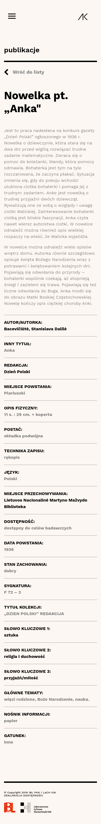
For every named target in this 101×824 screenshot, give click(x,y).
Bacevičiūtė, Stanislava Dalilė (35, 328)
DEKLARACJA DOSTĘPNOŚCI (23, 795)
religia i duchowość (24, 656)
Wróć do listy (28, 72)
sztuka (11, 635)
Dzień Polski (17, 371)
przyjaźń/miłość (21, 677)
